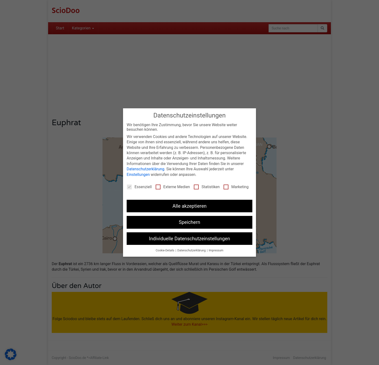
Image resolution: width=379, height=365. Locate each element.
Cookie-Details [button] (165, 250)
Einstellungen (138, 174)
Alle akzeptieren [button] (189, 206)
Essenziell (139, 187)
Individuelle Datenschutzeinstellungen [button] (189, 238)
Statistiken (207, 187)
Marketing (236, 187)
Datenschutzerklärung (145, 169)
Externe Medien (173, 187)
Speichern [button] (189, 222)
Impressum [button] (216, 250)
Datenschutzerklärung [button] (191, 250)
